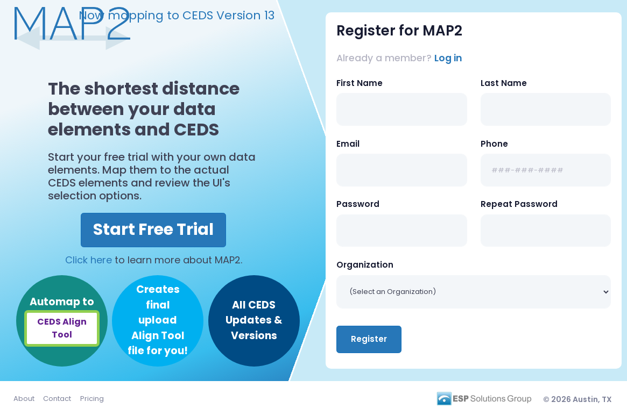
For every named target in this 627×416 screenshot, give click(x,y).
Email (348, 143)
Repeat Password (519, 204)
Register (369, 339)
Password (357, 204)
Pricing (92, 398)
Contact (57, 398)
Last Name (504, 83)
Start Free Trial (153, 229)
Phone (494, 143)
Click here (88, 260)
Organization (364, 264)
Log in (448, 58)
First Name (359, 83)
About (23, 398)
